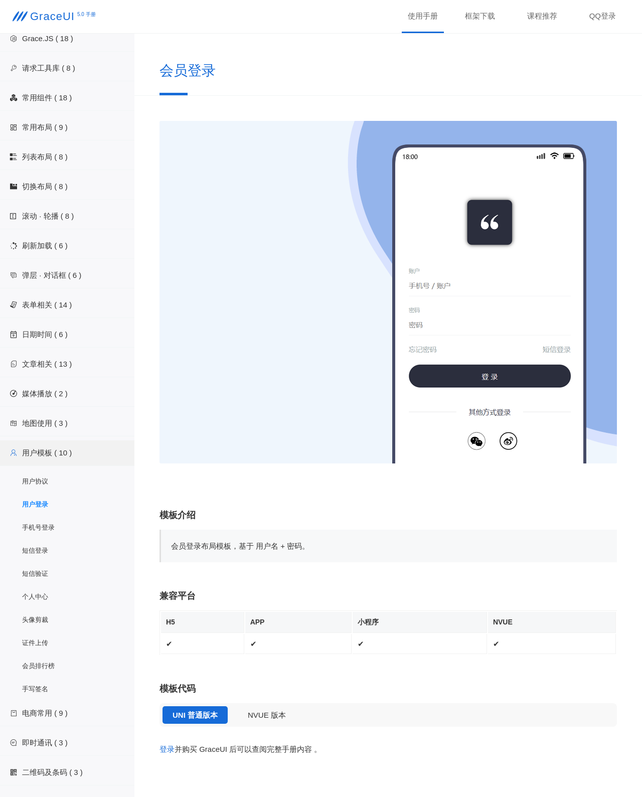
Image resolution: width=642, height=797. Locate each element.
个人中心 (35, 596)
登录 (167, 749)
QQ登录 (602, 16)
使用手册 (423, 16)
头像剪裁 (35, 619)
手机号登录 (38, 527)
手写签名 (35, 689)
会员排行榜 (38, 666)
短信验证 (35, 573)
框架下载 (480, 16)
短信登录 (35, 550)
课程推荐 (542, 16)
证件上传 (35, 643)
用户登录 (35, 504)
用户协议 (35, 481)
